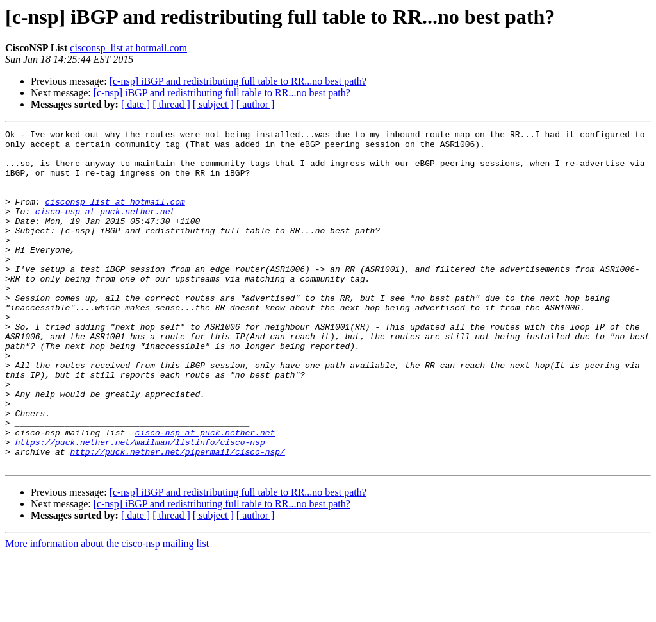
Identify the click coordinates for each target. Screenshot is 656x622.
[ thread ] (171, 104)
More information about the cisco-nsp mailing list (107, 610)
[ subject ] (213, 104)
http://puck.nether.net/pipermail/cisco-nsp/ (177, 517)
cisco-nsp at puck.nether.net (105, 228)
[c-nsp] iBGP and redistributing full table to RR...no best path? (238, 81)
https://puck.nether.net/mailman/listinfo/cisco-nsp (140, 505)
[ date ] (135, 104)
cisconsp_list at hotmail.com (128, 47)
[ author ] (255, 104)
